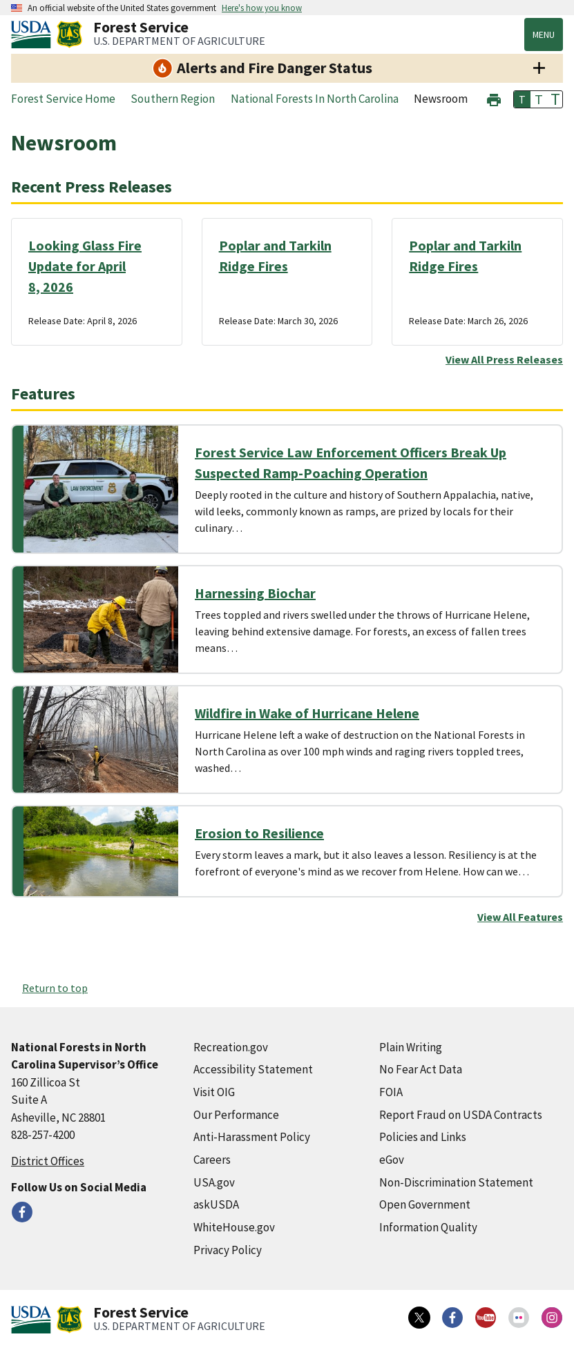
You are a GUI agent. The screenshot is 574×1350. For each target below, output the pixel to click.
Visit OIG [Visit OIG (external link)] (214, 1092)
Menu (544, 34)
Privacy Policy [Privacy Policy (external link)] (227, 1250)
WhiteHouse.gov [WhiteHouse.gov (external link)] (234, 1227)
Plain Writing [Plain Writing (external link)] (410, 1047)
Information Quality (428, 1227)
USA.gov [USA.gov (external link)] (214, 1182)
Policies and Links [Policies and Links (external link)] (422, 1136)
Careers (212, 1159)
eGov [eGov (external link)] (391, 1159)
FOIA (391, 1092)
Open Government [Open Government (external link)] (424, 1204)
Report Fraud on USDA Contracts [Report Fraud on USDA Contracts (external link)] (460, 1114)
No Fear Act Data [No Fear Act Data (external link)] (420, 1069)
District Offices (47, 1161)
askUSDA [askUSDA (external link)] (216, 1204)
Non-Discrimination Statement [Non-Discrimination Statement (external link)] (456, 1182)
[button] (494, 98)
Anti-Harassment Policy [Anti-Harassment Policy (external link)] (251, 1136)
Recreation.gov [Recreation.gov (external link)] (230, 1047)
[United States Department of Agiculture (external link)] (34, 34)
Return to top (55, 988)
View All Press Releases (504, 359)
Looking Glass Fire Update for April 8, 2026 (85, 266)
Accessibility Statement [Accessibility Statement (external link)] (253, 1069)
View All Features (520, 917)
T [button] (522, 99)
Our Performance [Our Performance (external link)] (236, 1114)
